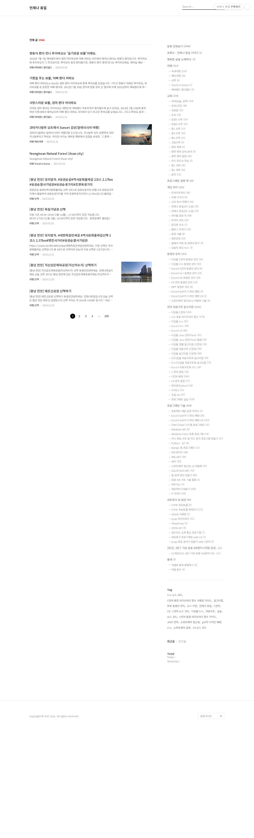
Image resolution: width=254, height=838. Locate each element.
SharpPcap (179, 577)
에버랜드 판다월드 (182, 143)
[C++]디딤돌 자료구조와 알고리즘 (191, 416)
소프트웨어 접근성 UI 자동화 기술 (190, 354)
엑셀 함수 (178, 623)
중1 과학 (178, 223)
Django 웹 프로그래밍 (185, 501)
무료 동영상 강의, (176, 659)
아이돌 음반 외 (181, 269)
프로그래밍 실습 (183, 453)
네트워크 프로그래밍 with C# (188, 590)
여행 (172, 119)
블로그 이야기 (181, 283)
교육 (172, 149)
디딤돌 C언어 (181, 366)
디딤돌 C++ (179, 375)
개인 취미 (175, 241)
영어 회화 (178, 200)
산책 (175, 134)
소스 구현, (192, 659)
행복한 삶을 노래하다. (181, 113)
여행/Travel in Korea (39, 217)
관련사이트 (206, 823)
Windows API (180, 483)
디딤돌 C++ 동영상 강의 (186, 317)
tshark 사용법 (180, 567)
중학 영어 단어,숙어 (183, 205)
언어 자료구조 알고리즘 (184, 360)
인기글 (182, 695)
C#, (169, 664)
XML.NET (178, 510)
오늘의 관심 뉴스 (182, 301)
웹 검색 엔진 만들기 (184, 528)
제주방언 (178, 292)
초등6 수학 (179, 177)
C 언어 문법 (180, 425)
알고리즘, (219, 654)
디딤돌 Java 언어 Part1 (186, 388)
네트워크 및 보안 (179, 553)
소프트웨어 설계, (182, 681)
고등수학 (177, 196)
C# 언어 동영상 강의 (184, 336)
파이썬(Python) (182, 439)
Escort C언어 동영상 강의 (186, 322)
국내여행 (179, 124)
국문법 (177, 164)
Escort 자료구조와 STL (186, 421)
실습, (219, 664)
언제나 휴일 (38, 8)
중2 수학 (178, 187)
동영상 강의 (177, 307)
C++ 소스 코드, (175, 648)
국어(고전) (179, 159)
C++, (169, 681)
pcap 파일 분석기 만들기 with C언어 (192, 595)
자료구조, (211, 664)
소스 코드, (172, 670)
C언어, (217, 659)
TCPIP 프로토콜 (181, 558)
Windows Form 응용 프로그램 (190, 487)
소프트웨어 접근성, (190, 675)
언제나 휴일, (205, 659)
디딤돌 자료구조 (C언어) (186, 402)
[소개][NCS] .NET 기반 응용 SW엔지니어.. (196, 607)
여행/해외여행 (36, 195)
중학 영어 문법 (181, 209)
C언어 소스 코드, (181, 664)
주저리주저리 (180, 246)
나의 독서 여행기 (182, 255)
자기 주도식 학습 (182, 214)
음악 (176, 228)
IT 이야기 (178, 547)
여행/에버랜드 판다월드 (40, 120)
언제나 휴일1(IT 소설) (185, 260)
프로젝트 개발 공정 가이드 (187, 464)
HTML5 (177, 443)
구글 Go (178, 448)
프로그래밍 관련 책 (180, 234)
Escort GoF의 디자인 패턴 (187, 345)
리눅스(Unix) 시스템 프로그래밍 (190, 478)
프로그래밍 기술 (179, 459)
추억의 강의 (180, 273)
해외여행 (178, 129)
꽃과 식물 (178, 287)
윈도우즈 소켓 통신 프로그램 (188, 586)
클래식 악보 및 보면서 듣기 (187, 296)
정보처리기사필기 (183, 542)
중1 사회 (178, 219)
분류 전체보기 (178, 100)
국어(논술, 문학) (182, 154)
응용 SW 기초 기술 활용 (185, 533)
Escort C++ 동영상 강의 (186, 326)
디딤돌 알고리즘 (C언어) (186, 407)
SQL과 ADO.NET (183, 524)
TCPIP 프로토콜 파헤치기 (187, 563)
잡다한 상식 (179, 278)
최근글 (171, 695)
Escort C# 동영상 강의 (185, 331)
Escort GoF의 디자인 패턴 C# (189, 349)
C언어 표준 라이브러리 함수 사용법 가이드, (189, 654)
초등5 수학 (179, 173)
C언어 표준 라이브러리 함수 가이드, (198, 670)
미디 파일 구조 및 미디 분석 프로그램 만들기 (197, 492)
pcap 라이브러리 (182, 572)
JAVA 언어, (173, 675)
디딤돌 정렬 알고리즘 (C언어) (189, 398)
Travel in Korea (181, 138)
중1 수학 (178, 182)
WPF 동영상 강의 (182, 340)
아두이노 (177, 538)
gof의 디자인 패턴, (212, 675)
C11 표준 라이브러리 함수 (188, 370)
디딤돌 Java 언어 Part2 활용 (189, 393)
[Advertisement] (127, 48)
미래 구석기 (179, 251)
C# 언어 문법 (180, 434)
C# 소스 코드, (200, 681)
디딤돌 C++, (197, 664)
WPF (176, 515)
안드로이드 (179, 506)
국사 (176, 168)
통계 (171, 613)
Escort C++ (180, 379)
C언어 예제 (180, 430)
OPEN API (178, 581)
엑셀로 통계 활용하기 (184, 618)
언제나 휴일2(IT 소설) (185, 264)
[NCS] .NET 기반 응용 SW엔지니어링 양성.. (194, 601)
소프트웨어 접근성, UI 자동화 (189, 519)
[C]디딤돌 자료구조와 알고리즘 (189, 411)
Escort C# (179, 384)
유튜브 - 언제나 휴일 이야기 (184, 106)
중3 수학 (178, 191)
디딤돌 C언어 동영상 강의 (187, 313)
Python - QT (180, 496)
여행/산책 (34, 252)
